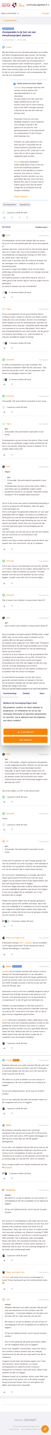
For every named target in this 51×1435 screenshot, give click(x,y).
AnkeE (9, 47)
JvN (8, 1299)
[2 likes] (16, 292)
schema (8, 1167)
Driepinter (11, 1190)
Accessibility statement (31, 1429)
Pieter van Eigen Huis (15, 938)
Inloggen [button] (46, 13)
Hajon (8, 309)
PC (7, 841)
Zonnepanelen (10, 20)
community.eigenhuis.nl (38, 4)
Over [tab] (42, 693)
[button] (45, 1429)
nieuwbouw (25, 204)
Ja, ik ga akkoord (25, 732)
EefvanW (10, 360)
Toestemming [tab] (9, 693)
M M (8, 235)
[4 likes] (17, 921)
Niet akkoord (25, 740)
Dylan (8, 966)
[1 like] (14, 212)
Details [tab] (26, 693)
